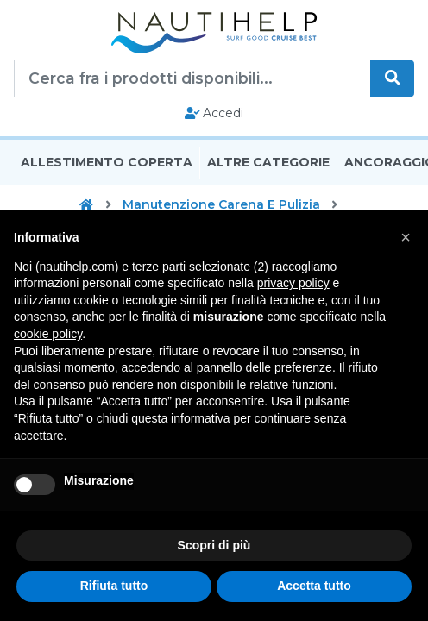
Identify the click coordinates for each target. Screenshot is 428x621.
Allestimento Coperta (106, 162)
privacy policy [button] (293, 283)
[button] (405, 237)
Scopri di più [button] (214, 545)
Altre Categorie (268, 162)
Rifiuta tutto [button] (114, 586)
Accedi (214, 113)
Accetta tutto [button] (314, 586)
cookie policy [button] (48, 334)
